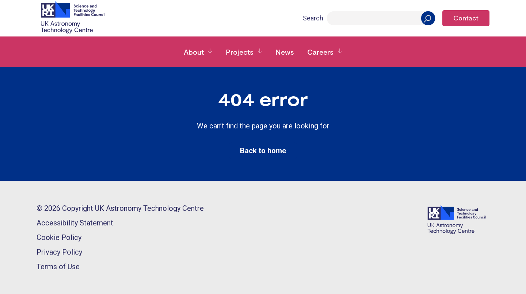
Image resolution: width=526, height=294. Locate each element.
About (194, 51)
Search (313, 18)
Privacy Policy (59, 252)
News (284, 51)
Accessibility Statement (75, 222)
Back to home (263, 150)
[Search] (381, 18)
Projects (240, 51)
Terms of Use (58, 266)
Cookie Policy (59, 237)
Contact (466, 18)
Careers (320, 51)
